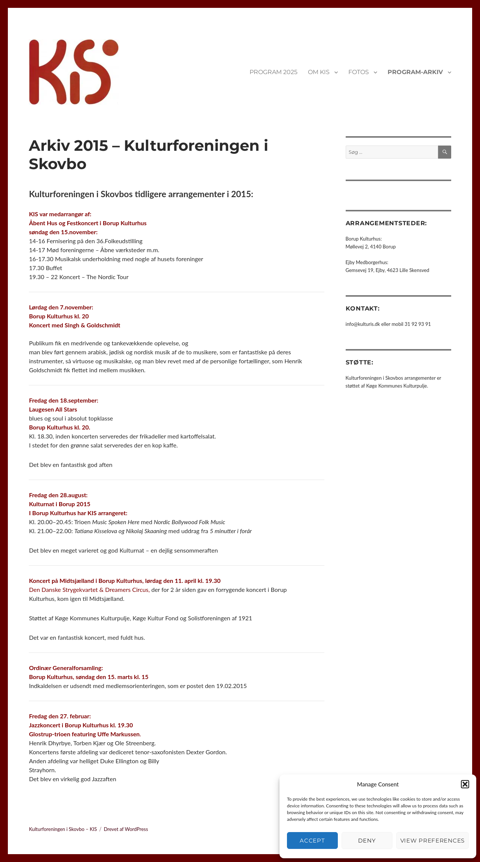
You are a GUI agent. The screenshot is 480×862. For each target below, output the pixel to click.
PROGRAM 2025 (273, 72)
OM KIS (319, 72)
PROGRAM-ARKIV (415, 72)
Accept (312, 840)
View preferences (432, 840)
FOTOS (358, 72)
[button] (465, 784)
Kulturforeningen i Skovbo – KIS (63, 829)
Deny (367, 840)
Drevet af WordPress (126, 829)
